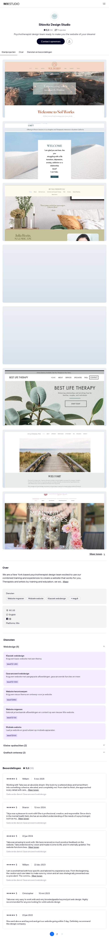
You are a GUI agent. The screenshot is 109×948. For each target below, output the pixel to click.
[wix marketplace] (11, 4)
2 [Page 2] (57, 934)
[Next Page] (62, 934)
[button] (54, 89)
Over (21, 52)
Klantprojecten (8, 52)
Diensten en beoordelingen (39, 52)
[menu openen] (104, 4)
